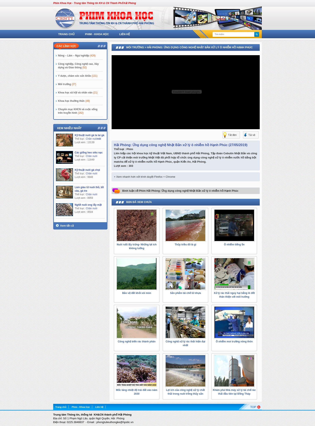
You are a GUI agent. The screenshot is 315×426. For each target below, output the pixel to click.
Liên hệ (124, 34)
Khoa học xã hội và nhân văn (77, 92)
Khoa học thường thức (74, 100)
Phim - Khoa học (97, 34)
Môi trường (67, 84)
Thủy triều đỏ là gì (185, 244)
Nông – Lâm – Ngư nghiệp (77, 55)
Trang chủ (66, 34)
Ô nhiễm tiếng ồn (234, 244)
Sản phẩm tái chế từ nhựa (185, 293)
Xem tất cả (67, 225)
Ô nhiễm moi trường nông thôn (234, 341)
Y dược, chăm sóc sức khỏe (77, 75)
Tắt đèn (232, 135)
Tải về (251, 135)
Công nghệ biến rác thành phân (137, 341)
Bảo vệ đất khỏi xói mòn (136, 293)
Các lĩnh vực (66, 46)
